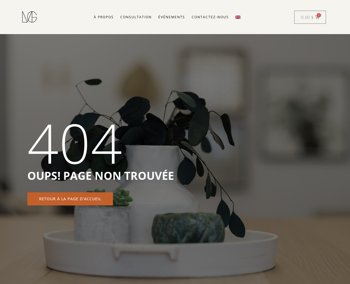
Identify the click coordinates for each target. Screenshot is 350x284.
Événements (171, 17)
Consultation (136, 17)
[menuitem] (237, 17)
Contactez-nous (210, 17)
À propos (104, 17)
